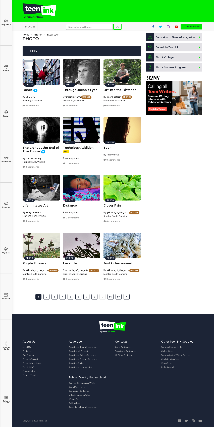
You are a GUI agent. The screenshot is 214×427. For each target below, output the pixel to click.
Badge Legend (167, 367)
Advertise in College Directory (82, 355)
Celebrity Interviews (32, 363)
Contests (6, 296)
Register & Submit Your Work (81, 383)
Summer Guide (6, 346)
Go (117, 27)
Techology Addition (78, 147)
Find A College (160, 57)
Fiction (6, 113)
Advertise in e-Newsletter (80, 367)
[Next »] (127, 297)
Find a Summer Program (166, 67)
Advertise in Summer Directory (83, 359)
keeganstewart (34, 212)
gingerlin (30, 96)
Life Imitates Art (35, 205)
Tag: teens (53, 35)
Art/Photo (6, 250)
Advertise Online (76, 363)
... (102, 297)
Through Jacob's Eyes (80, 90)
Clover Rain (112, 205)
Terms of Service (30, 375)
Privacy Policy (29, 371)
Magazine (6, 22)
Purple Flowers (34, 263)
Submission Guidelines (79, 391)
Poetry (6, 68)
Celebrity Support (30, 359)
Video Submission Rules (79, 395)
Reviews (6, 205)
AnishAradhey (33, 158)
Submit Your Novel (77, 387)
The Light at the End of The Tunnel (41, 149)
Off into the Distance (119, 90)
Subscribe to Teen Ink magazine (82, 407)
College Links (167, 351)
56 (110, 297)
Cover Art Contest (123, 347)
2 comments (31, 105)
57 (118, 297)
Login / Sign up (191, 27)
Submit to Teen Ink (162, 47)
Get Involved (74, 403)
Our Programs (29, 355)
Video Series (167, 363)
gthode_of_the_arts (118, 212)
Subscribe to (170, 37)
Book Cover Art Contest (125, 351)
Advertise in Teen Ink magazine (82, 347)
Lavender (70, 263)
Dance (28, 90)
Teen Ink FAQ (28, 367)
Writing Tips (74, 399)
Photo (38, 35)
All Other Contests (123, 355)
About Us (27, 347)
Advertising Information (79, 351)
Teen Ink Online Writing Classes (175, 355)
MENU (30, 26)
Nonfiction (6, 159)
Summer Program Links (171, 347)
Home (26, 35)
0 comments (111, 105)
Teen (107, 147)
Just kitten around (117, 263)
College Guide (6, 399)
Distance (70, 205)
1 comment (70, 105)
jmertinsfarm (73, 96)
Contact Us (27, 351)
